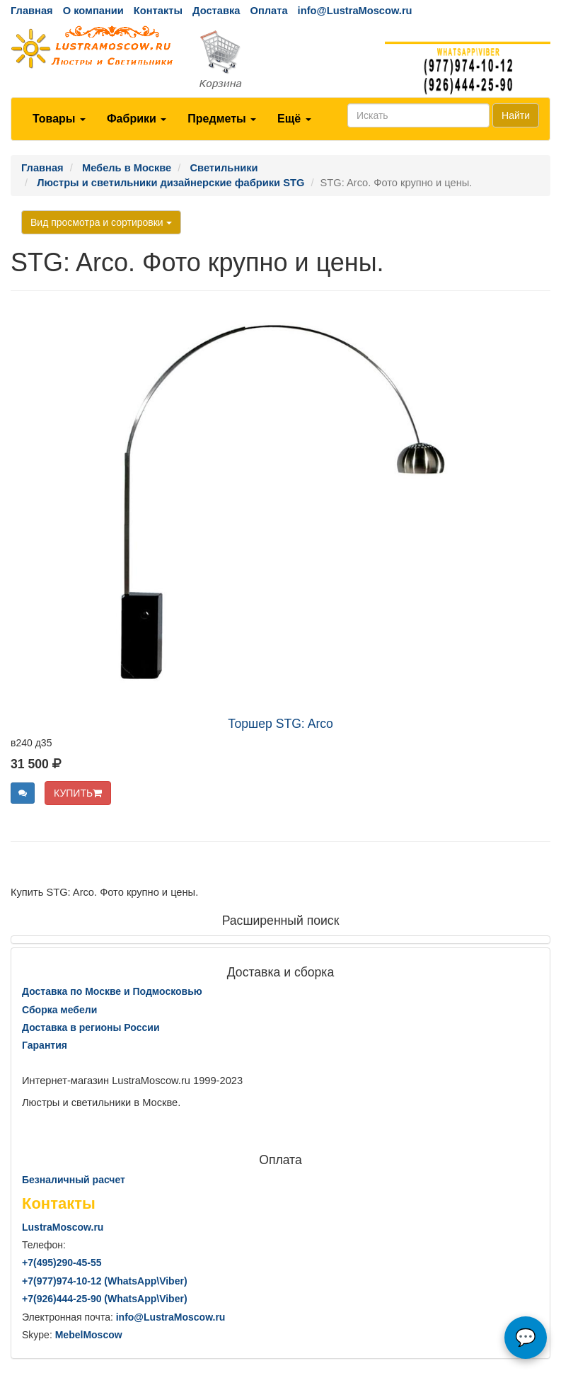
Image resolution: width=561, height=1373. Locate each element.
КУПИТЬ (78, 793)
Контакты (158, 10)
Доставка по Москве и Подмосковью (112, 991)
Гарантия (44, 1045)
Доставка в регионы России (91, 1027)
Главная (32, 10)
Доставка (216, 10)
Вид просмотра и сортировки (101, 222)
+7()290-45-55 (61, 1262)
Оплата (268, 10)
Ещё (294, 119)
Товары (59, 119)
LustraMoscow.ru (62, 1227)
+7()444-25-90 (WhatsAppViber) (104, 1298)
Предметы (221, 119)
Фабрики (136, 119)
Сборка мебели (59, 1009)
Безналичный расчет (73, 1179)
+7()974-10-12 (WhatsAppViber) (104, 1281)
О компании (93, 10)
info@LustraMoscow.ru (355, 10)
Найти (516, 115)
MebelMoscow (88, 1334)
